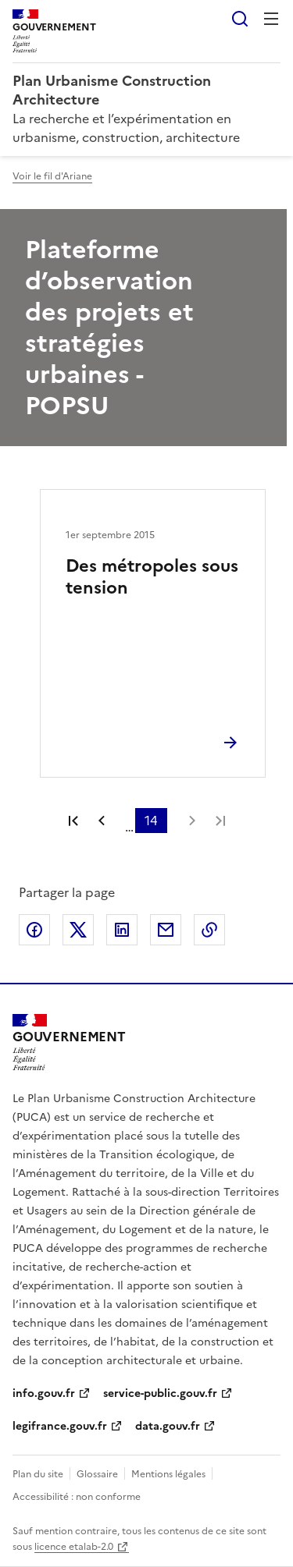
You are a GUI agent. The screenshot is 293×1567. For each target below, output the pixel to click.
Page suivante (192, 820)
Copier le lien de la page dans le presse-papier (209, 929)
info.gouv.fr (44, 1393)
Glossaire (97, 1474)
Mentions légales (168, 1474)
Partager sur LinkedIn (122, 929)
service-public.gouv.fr (160, 1393)
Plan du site (38, 1474)
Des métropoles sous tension (152, 577)
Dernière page (220, 820)
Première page (73, 820)
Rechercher (239, 18)
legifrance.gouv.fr (60, 1426)
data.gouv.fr (167, 1426)
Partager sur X (78, 929)
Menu (271, 18)
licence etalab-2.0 (73, 1547)
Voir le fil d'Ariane (52, 176)
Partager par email (165, 929)
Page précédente (101, 820)
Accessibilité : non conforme (77, 1497)
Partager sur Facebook (34, 929)
